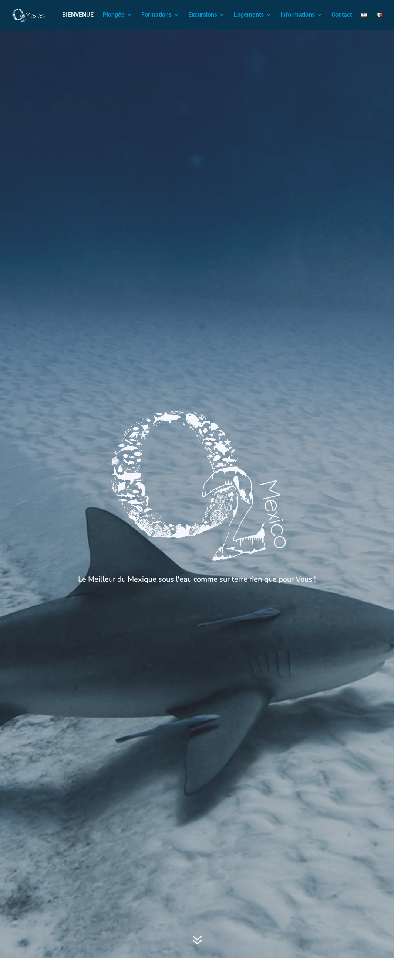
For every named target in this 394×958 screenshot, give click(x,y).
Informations (297, 15)
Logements (249, 15)
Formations (156, 15)
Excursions (202, 15)
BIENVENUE (78, 15)
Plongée (114, 15)
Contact (341, 15)
